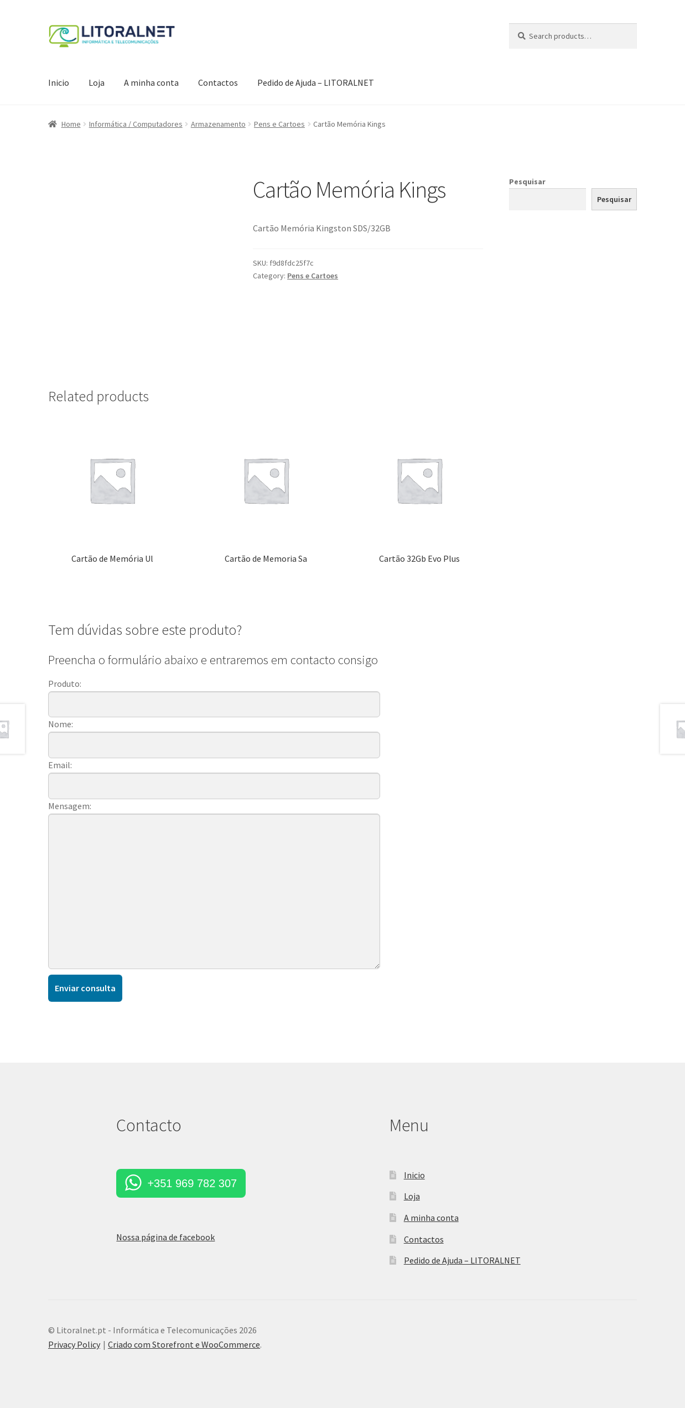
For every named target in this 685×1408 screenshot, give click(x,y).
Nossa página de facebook (165, 1237)
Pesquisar (527, 182)
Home (71, 124)
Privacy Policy (74, 1344)
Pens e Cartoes (279, 124)
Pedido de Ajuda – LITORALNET (315, 82)
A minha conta (151, 82)
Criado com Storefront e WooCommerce (184, 1344)
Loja (97, 82)
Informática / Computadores (136, 124)
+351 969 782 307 (192, 1183)
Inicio (58, 82)
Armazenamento (218, 124)
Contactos (218, 82)
